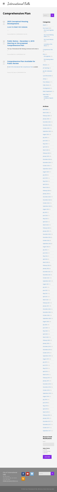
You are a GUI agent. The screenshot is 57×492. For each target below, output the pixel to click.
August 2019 (46, 359)
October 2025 (46, 128)
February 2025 (46, 153)
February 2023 (46, 228)
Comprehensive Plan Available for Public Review (21, 62)
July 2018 (45, 399)
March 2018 (46, 412)
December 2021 (47, 271)
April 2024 (45, 184)
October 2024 (46, 165)
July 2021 (45, 287)
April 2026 (45, 109)
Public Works (46, 85)
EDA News (45, 452)
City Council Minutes (48, 39)
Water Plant (45, 94)
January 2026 (46, 118)
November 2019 (47, 349)
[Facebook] (23, 474)
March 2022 (46, 262)
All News (45, 449)
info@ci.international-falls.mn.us (10, 481)
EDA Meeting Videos (48, 59)
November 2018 (47, 387)
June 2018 (45, 402)
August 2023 (46, 209)
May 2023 (45, 218)
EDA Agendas (47, 56)
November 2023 (47, 200)
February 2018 (46, 415)
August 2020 (46, 321)
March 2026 (46, 112)
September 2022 (47, 243)
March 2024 (46, 187)
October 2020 (46, 315)
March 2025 (46, 150)
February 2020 (46, 340)
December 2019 (47, 346)
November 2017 (47, 424)
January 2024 (46, 193)
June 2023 (45, 215)
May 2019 (45, 368)
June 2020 (45, 327)
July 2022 (45, 249)
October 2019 (46, 352)
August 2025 (46, 134)
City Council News (46, 451)
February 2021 (46, 303)
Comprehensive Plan (48, 49)
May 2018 (45, 405)
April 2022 (45, 259)
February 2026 (46, 115)
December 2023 (47, 196)
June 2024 (45, 178)
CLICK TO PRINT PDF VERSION (17, 27)
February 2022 (46, 265)
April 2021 (45, 296)
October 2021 (46, 278)
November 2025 (47, 125)
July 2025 (45, 137)
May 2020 (45, 331)
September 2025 (47, 131)
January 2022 (46, 268)
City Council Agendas (49, 30)
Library (44, 79)
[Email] (32, 474)
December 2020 (47, 309)
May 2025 (45, 143)
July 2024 (45, 175)
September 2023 (47, 206)
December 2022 (47, 234)
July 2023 (45, 212)
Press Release (46, 82)
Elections (45, 65)
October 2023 (46, 203)
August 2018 (46, 396)
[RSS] (23, 479)
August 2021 (46, 284)
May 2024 (45, 181)
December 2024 (47, 159)
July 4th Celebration (47, 71)
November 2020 (47, 312)
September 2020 (47, 318)
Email (44, 441)
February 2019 (46, 377)
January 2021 (46, 306)
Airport (44, 25)
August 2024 (46, 172)
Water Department (47, 91)
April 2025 (45, 147)
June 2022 (45, 253)
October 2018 (46, 390)
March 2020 (46, 337)
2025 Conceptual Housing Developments (17, 22)
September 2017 (47, 430)
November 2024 (47, 162)
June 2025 (45, 140)
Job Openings (46, 68)
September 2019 (47, 356)
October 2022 (46, 240)
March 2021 (46, 299)
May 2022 (45, 256)
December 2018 (47, 384)
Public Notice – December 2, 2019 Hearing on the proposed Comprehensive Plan (20, 43)
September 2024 (47, 168)
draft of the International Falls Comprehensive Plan (20, 67)
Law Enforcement (47, 75)
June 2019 (45, 365)
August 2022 (46, 246)
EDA (44, 54)
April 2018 (45, 409)
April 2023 (45, 221)
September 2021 (47, 281)
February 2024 (46, 190)
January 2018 (46, 418)
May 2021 (45, 293)
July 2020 (45, 324)
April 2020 (45, 334)
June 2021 (45, 290)
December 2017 (47, 421)
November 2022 (47, 237)
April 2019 (45, 371)
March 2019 (46, 374)
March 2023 (46, 225)
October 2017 (46, 427)
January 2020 (46, 343)
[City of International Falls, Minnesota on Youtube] (27, 474)
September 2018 (47, 393)
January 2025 (46, 156)
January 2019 (46, 380)
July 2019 (45, 362)
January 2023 (46, 231)
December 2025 (47, 122)
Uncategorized (46, 88)
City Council (45, 28)
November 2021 (47, 274)
